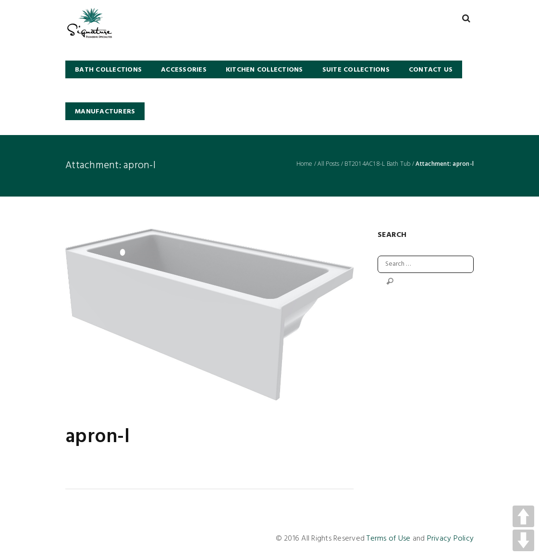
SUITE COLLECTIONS (356, 69)
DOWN (523, 540)
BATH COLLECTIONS (108, 69)
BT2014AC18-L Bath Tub (377, 164)
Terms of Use (388, 538)
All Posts (328, 164)
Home (304, 164)
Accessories (184, 69)
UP (523, 516)
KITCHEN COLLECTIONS (264, 69)
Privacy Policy (450, 538)
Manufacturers (105, 111)
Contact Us (431, 69)
